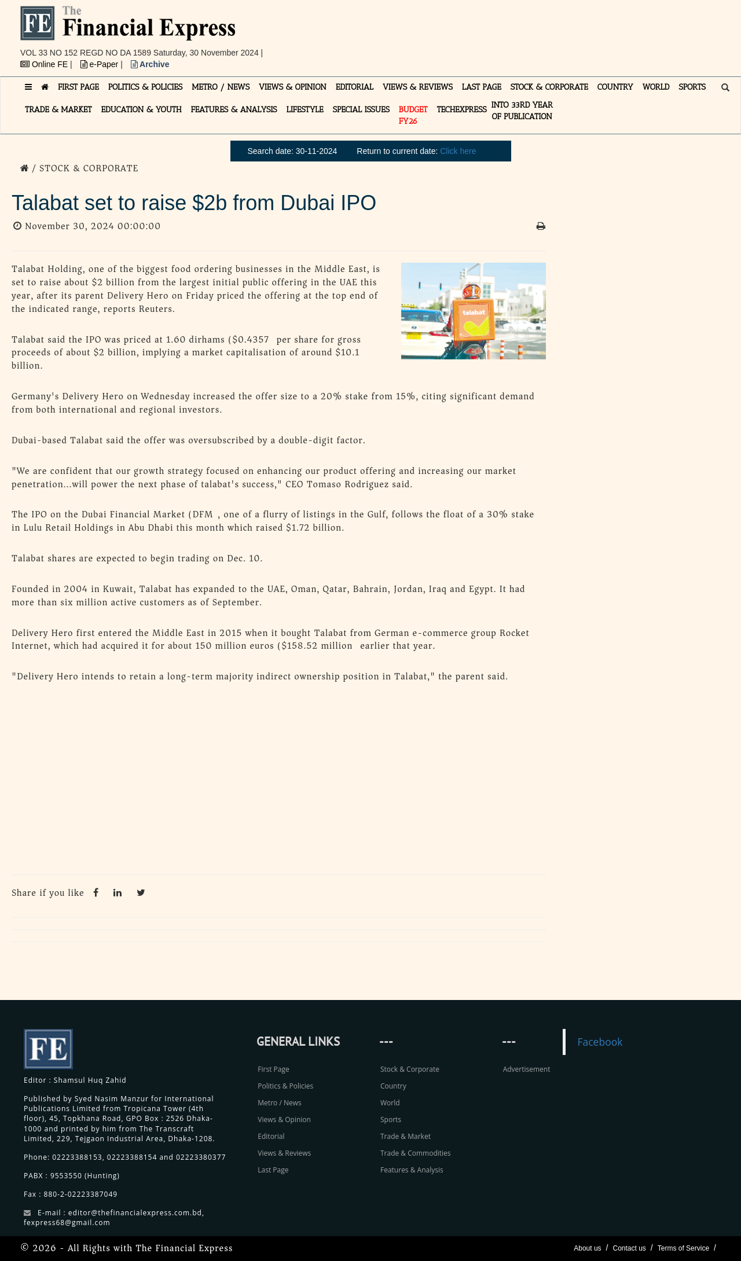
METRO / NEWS (221, 87)
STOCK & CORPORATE (549, 87)
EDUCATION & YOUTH (141, 110)
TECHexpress (461, 110)
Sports (390, 1119)
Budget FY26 (413, 115)
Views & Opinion (284, 1119)
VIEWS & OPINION (293, 87)
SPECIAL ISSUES (361, 110)
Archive (150, 64)
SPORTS (692, 87)
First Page (273, 1069)
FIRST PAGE (78, 87)
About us (587, 1248)
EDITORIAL (354, 87)
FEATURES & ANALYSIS (234, 110)
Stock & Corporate (409, 1069)
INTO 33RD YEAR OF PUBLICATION (522, 111)
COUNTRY (615, 87)
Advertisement (527, 1069)
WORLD (656, 87)
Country (393, 1086)
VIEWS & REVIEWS (418, 87)
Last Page (273, 1170)
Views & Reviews (284, 1153)
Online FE (45, 64)
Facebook (599, 1042)
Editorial (271, 1136)
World (390, 1103)
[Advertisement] (530, 32)
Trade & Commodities (415, 1153)
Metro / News (279, 1103)
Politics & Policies (285, 1086)
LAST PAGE (481, 87)
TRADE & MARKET (58, 110)
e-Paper (100, 64)
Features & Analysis (411, 1170)
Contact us (628, 1248)
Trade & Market (405, 1136)
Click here (458, 151)
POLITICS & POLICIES (145, 87)
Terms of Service (683, 1248)
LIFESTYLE (305, 110)
